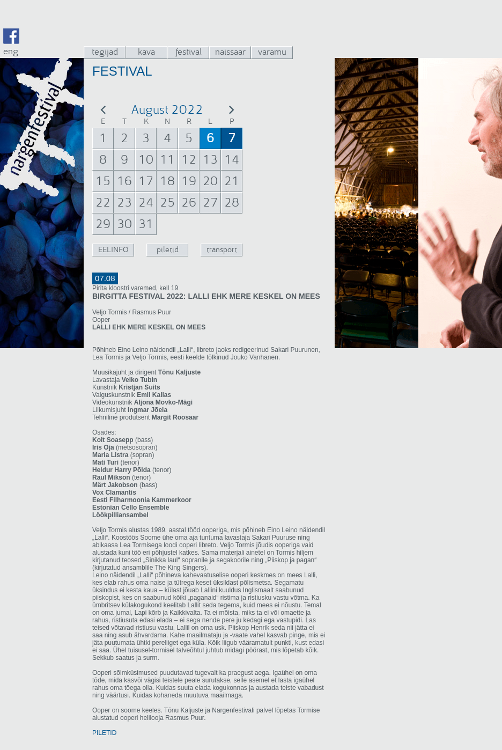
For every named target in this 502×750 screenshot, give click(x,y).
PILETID (104, 733)
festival (188, 52)
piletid (168, 249)
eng (10, 51)
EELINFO (113, 249)
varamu (272, 52)
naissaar (230, 52)
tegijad (105, 52)
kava (146, 52)
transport (221, 249)
